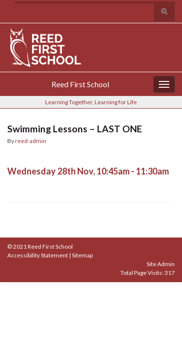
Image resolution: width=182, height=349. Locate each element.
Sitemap (82, 255)
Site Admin (161, 264)
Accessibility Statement (37, 255)
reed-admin (30, 140)
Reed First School (80, 84)
